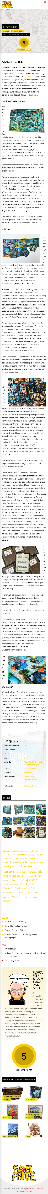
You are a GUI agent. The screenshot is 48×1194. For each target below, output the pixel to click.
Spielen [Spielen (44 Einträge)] (19, 892)
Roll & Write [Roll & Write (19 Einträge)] (14, 884)
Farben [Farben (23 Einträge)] (40, 858)
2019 (25, 746)
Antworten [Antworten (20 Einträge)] (7, 855)
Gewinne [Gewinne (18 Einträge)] (40, 863)
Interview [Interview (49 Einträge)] (26, 866)
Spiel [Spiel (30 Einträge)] (17, 888)
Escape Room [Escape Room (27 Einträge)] (22, 858)
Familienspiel (29, 779)
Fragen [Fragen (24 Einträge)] (5, 862)
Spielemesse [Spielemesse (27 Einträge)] (8, 892)
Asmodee (27, 773)
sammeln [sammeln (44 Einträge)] (8, 888)
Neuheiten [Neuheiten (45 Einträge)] (18, 880)
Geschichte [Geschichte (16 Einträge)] (32, 863)
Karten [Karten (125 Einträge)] (8, 871)
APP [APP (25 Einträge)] (14, 855)
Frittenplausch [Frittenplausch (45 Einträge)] (18, 862)
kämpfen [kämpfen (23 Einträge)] (29, 876)
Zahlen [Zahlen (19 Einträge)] (35, 897)
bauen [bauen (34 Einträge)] (40, 854)
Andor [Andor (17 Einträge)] (37, 851)
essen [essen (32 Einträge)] (33, 858)
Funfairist (7, 34)
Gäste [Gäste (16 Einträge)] (17, 867)
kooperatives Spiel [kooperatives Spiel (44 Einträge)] (13, 875)
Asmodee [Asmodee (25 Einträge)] (22, 855)
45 (25, 754)
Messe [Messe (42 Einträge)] (38, 875)
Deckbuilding (29, 777)
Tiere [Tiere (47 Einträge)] (29, 892)
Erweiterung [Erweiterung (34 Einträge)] (8, 858)
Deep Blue (28, 76)
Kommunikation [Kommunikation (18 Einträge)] (21, 872)
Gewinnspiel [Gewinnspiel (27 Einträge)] (8, 866)
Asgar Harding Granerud (33, 762)
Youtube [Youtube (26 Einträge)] (27, 897)
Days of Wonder (30, 769)
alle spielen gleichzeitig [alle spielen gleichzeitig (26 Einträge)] (13, 851)
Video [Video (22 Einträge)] (36, 892)
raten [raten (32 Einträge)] (5, 884)
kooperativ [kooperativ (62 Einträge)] (35, 871)
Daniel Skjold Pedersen (32, 765)
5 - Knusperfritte (30, 786)
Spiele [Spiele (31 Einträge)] (34, 888)
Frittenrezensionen (17, 31)
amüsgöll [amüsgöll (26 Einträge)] (29, 851)
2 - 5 (25, 750)
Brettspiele (6, 31)
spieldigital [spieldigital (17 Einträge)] (25, 888)
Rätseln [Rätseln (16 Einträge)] (31, 884)
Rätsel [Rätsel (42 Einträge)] (23, 884)
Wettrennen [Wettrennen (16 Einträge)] (6, 897)
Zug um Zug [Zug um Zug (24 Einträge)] (7, 901)
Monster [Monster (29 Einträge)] (6, 880)
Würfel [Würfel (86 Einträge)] (17, 897)
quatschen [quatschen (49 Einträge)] (32, 880)
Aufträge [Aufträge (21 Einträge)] (31, 855)
